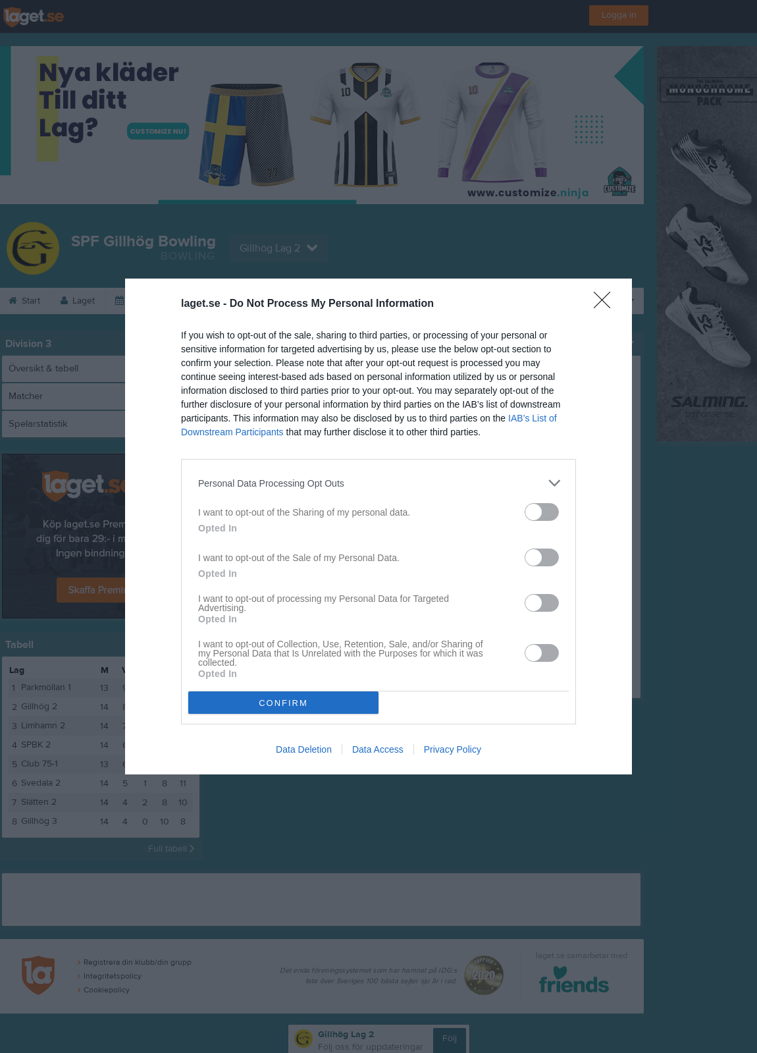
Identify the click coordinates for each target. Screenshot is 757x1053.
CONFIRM (283, 703)
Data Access (378, 749)
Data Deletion (304, 749)
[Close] (606, 304)
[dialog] (378, 526)
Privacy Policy (452, 749)
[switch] (542, 512)
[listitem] (378, 483)
